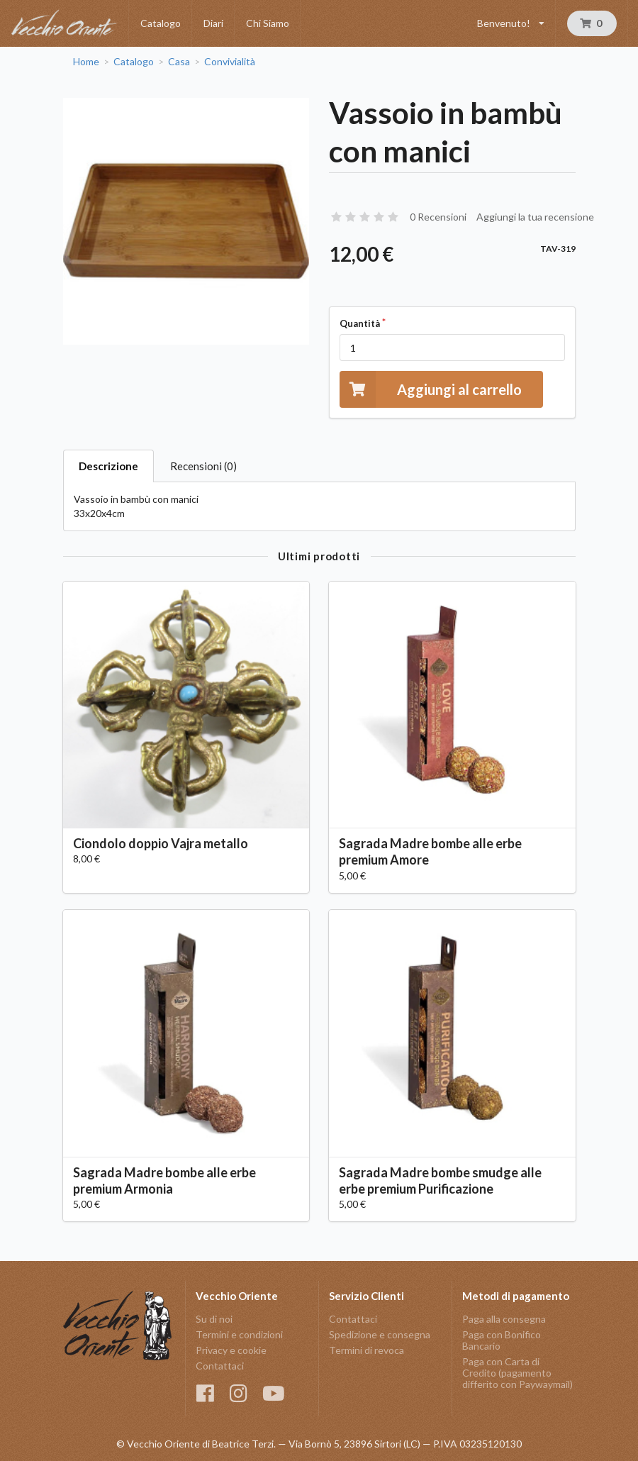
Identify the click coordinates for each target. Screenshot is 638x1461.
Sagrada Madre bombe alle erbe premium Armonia (164, 1180)
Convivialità (229, 62)
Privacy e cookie (231, 1350)
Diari (213, 23)
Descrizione (108, 466)
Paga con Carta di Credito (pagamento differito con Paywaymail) (517, 1372)
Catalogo (160, 23)
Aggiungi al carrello (431, 389)
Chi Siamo (267, 23)
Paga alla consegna (504, 1319)
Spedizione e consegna (379, 1334)
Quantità (360, 323)
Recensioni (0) (203, 466)
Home (86, 62)
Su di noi (214, 1319)
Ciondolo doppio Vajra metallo (160, 843)
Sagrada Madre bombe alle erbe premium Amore (430, 851)
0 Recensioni (438, 217)
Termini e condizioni (239, 1334)
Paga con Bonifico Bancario (501, 1340)
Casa (179, 62)
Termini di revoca (366, 1350)
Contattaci (220, 1366)
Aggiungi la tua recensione (535, 217)
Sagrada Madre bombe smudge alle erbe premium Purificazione (440, 1180)
